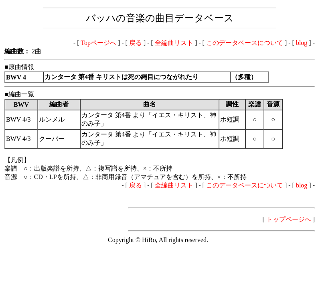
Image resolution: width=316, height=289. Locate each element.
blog (301, 42)
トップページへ (288, 219)
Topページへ (98, 42)
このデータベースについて (244, 42)
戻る (135, 42)
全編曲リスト (174, 42)
